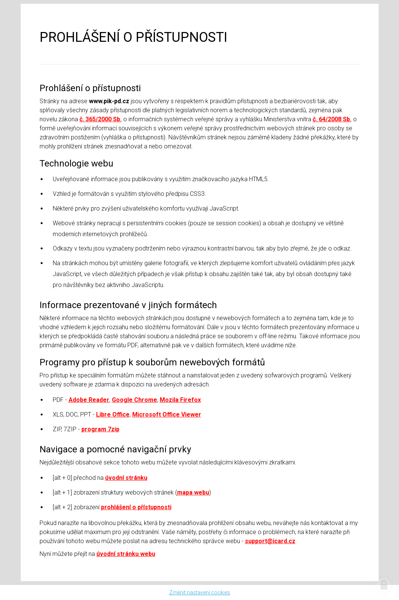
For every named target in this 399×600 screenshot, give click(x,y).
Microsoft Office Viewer (166, 414)
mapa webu (193, 492)
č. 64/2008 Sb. (332, 119)
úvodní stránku (126, 477)
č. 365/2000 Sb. (100, 119)
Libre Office (113, 414)
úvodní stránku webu (125, 553)
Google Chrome (134, 399)
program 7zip (100, 429)
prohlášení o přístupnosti (136, 507)
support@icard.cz (270, 541)
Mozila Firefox (180, 399)
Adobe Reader (89, 399)
